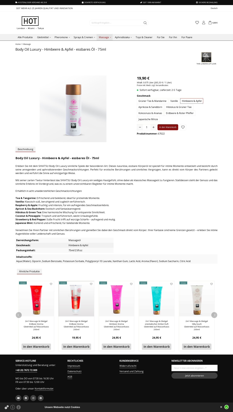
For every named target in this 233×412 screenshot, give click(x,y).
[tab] (25, 149)
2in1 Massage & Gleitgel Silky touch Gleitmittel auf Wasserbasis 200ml (197, 326)
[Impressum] (18, 407)
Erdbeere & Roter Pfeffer (180, 113)
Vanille (174, 101)
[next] (214, 315)
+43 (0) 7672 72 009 (26, 370)
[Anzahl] (147, 127)
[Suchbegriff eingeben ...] (114, 23)
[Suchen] (143, 23)
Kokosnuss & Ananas (150, 113)
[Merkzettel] (194, 22)
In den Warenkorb (167, 127)
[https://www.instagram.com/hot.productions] (33, 398)
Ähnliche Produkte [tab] (29, 271)
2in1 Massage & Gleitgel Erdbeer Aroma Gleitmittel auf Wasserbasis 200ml (36, 326)
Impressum (73, 365)
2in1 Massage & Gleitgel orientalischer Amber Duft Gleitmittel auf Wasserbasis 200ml (156, 326)
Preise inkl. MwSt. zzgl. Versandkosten (152, 85)
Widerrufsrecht (127, 365)
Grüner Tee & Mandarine (152, 101)
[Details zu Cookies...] (6, 407)
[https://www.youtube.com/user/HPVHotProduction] (18, 398)
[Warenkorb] (212, 22)
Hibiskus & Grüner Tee (179, 107)
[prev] (19, 315)
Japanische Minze (148, 119)
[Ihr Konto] (202, 22)
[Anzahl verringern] (140, 127)
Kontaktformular (44, 388)
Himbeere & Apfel (191, 101)
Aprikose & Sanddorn (150, 107)
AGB (69, 376)
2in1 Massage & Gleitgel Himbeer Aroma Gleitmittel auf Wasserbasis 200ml (116, 326)
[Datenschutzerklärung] (12, 407)
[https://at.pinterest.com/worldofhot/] (41, 398)
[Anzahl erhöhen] (153, 127)
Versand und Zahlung (131, 371)
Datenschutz (74, 371)
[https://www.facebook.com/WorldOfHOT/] (26, 398)
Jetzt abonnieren (194, 375)
